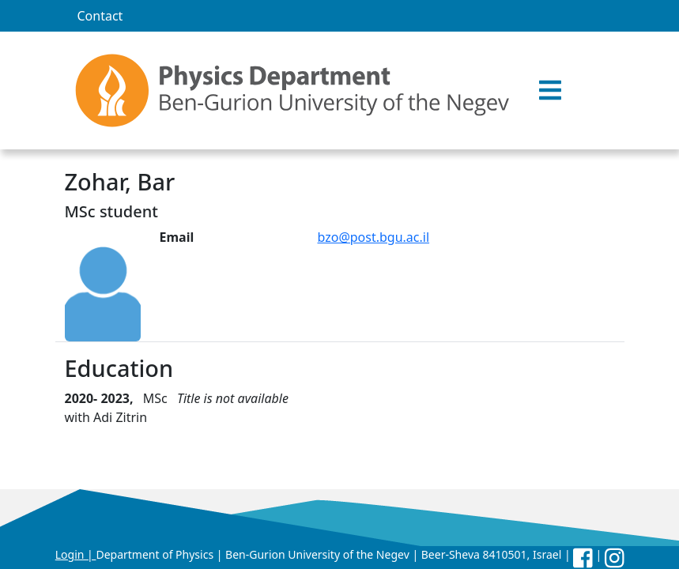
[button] (550, 90)
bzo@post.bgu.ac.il (374, 237)
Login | (75, 554)
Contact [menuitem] (100, 15)
